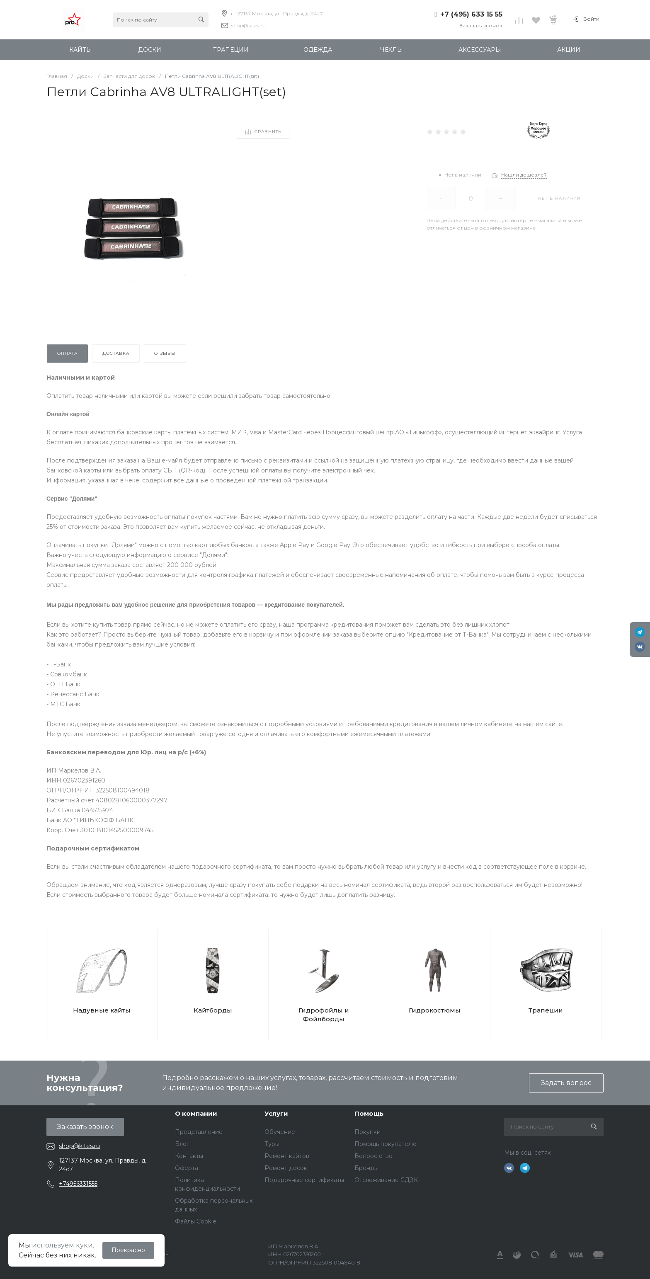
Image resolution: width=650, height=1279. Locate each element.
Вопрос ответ (374, 1156)
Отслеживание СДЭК (386, 1180)
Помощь (368, 1113)
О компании (196, 1113)
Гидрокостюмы (435, 1010)
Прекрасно (128, 1250)
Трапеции (546, 1010)
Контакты (189, 1156)
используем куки (62, 1245)
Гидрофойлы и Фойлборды (323, 1014)
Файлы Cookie (195, 1221)
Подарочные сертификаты (304, 1180)
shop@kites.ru (248, 25)
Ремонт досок (285, 1168)
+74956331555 (78, 1183)
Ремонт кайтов (286, 1156)
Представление (199, 1132)
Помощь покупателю (385, 1144)
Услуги (276, 1113)
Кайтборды (213, 1010)
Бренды (366, 1168)
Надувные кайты (102, 1010)
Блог (182, 1144)
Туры (271, 1144)
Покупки (367, 1132)
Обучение (279, 1132)
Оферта (186, 1168)
